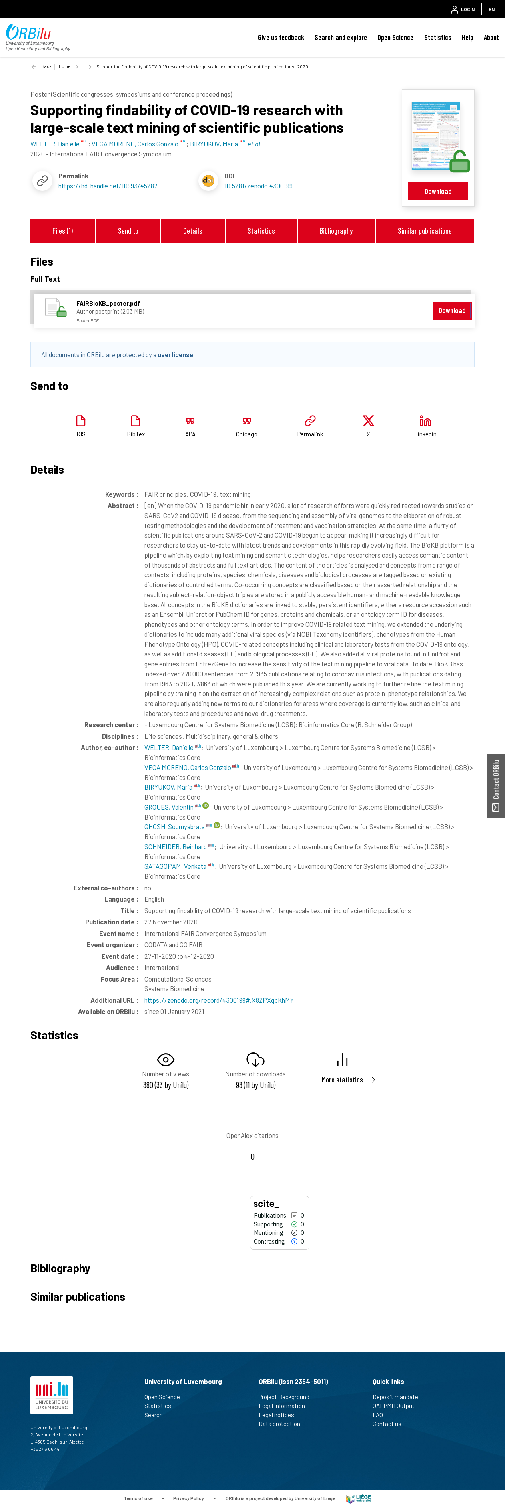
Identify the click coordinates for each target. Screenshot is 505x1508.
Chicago (246, 434)
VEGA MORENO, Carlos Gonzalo (191, 767)
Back (47, 66)
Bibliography (336, 230)
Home (64, 66)
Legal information (285, 1405)
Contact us (390, 1423)
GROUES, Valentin (172, 807)
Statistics (437, 37)
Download (438, 191)
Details (192, 230)
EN (492, 9)
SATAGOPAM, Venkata (179, 866)
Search (157, 1414)
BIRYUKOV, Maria (172, 787)
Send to (128, 230)
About (491, 37)
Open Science (395, 37)
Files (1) (62, 230)
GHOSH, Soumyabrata (178, 826)
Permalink (310, 434)
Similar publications (425, 230)
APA (190, 434)
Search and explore (341, 37)
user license (175, 354)
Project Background (287, 1396)
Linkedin (425, 434)
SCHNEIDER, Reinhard (179, 846)
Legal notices (280, 1414)
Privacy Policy (188, 1498)
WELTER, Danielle (172, 747)
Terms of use (138, 1498)
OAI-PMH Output (397, 1405)
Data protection (283, 1423)
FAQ (381, 1414)
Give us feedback (281, 37)
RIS (81, 434)
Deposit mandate (399, 1396)
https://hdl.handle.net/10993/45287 (107, 186)
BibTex (136, 434)
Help (467, 37)
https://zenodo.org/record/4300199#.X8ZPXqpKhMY (219, 1000)
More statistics (342, 1079)
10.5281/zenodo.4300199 (258, 186)
